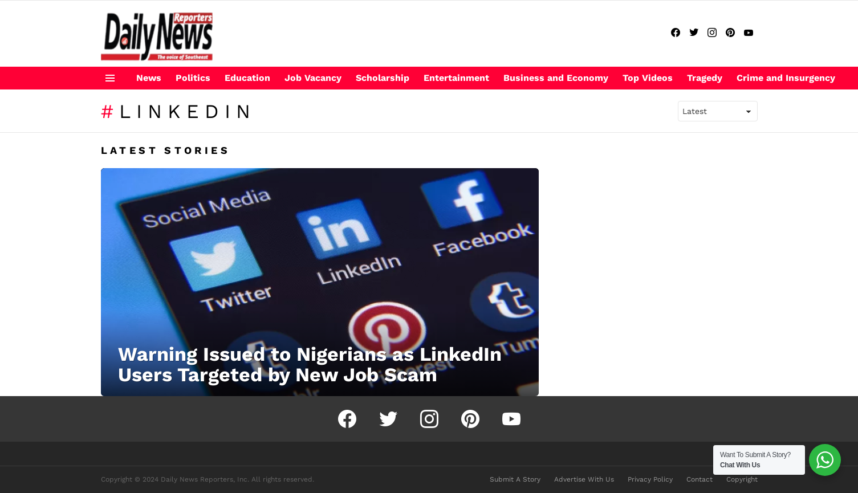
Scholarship (382, 77)
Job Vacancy (312, 77)
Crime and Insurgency (786, 77)
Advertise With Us (584, 479)
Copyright (742, 479)
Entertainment (456, 77)
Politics (193, 77)
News (148, 77)
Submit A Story (515, 479)
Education (247, 77)
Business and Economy (555, 77)
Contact (699, 479)
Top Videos (648, 77)
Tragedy (704, 77)
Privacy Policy (650, 479)
